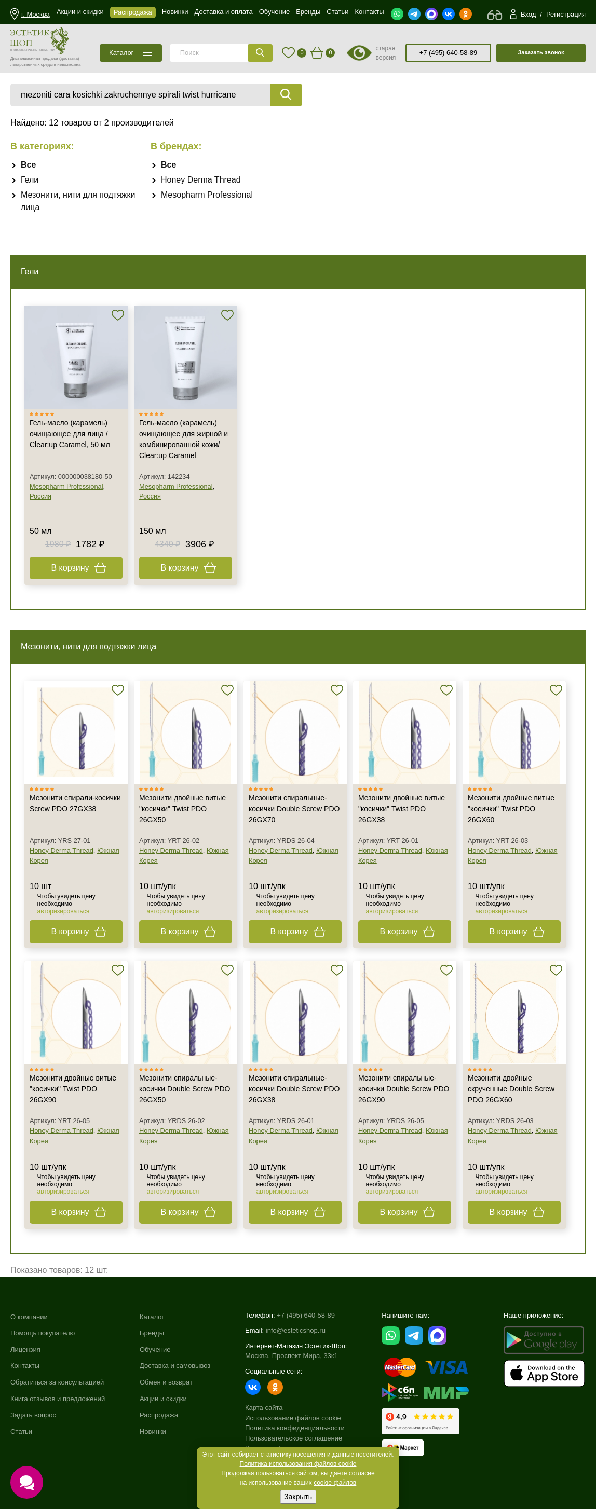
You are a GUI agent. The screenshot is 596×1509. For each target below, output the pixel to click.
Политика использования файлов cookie (298, 1464)
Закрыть (298, 1496)
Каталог (152, 1317)
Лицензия (25, 1349)
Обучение (155, 1349)
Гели (29, 179)
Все (28, 164)
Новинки (153, 1431)
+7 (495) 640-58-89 (448, 53)
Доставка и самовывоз (175, 1365)
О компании (29, 1317)
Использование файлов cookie (293, 1418)
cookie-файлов (335, 1482)
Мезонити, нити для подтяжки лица (88, 646)
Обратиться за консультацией (57, 1382)
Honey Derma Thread (201, 179)
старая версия (385, 53)
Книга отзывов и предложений (57, 1399)
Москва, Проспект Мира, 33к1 (291, 1356)
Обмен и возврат (166, 1382)
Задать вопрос (33, 1415)
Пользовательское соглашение (293, 1438)
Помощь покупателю (42, 1333)
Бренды (152, 1333)
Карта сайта (263, 1407)
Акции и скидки (163, 1399)
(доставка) (69, 58)
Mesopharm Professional (207, 194)
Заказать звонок (541, 52)
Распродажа (159, 1415)
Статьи (21, 1431)
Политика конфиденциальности (295, 1428)
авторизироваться (63, 911)
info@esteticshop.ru (296, 1330)
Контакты (24, 1365)
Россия (40, 496)
